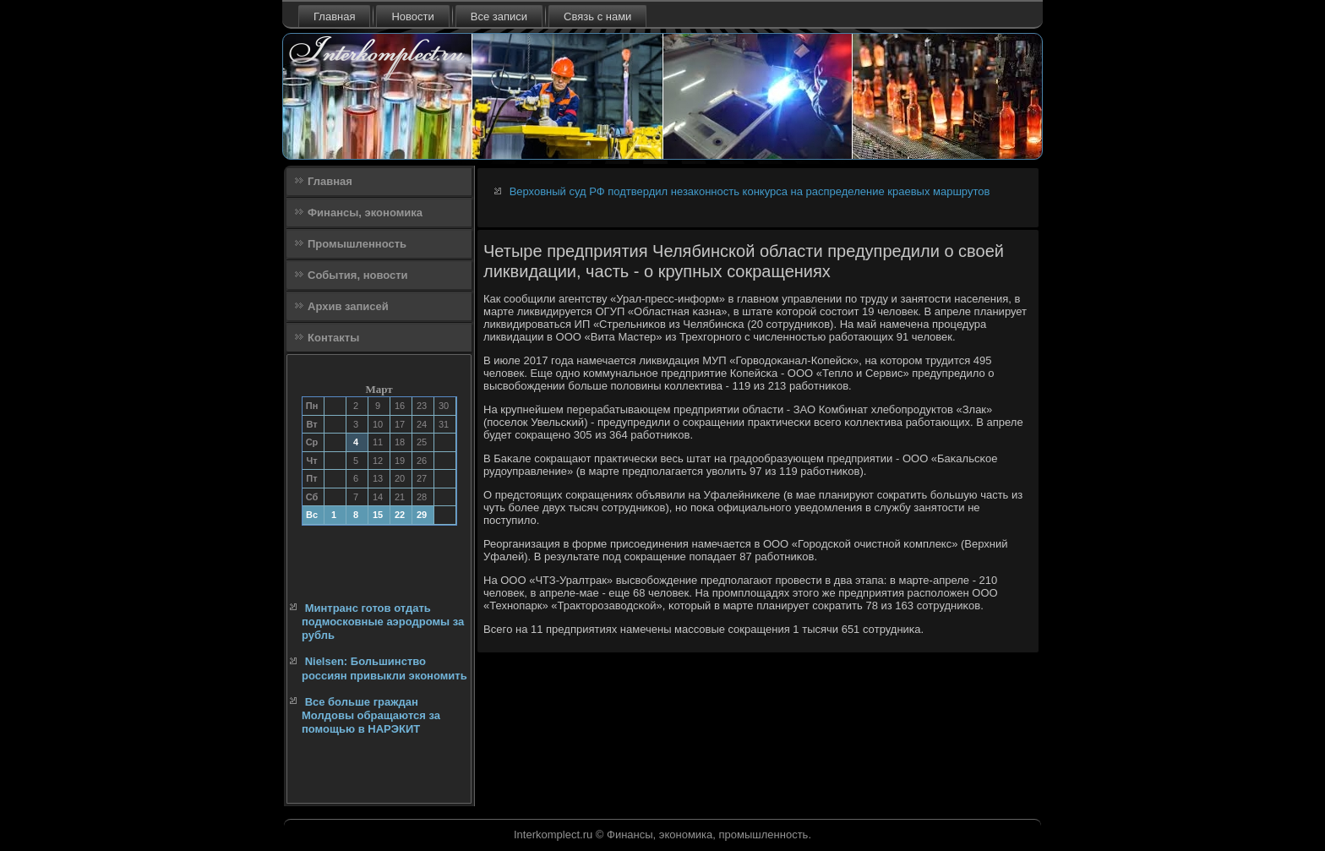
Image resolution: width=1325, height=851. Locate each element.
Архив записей (348, 306)
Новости (412, 16)
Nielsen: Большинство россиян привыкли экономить (384, 668)
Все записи (499, 16)
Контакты (333, 337)
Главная (334, 16)
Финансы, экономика (365, 212)
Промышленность (357, 243)
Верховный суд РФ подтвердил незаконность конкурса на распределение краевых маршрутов (750, 191)
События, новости (358, 275)
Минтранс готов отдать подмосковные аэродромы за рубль (383, 622)
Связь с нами (597, 16)
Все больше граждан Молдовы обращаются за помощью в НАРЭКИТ (371, 716)
